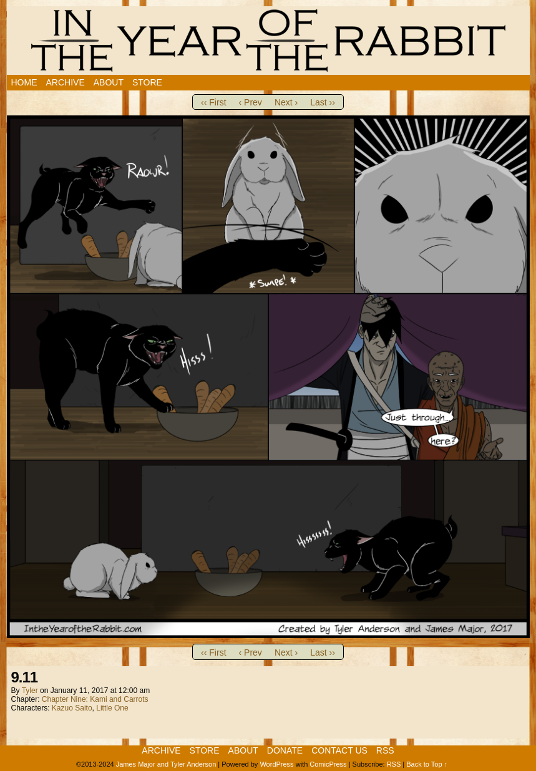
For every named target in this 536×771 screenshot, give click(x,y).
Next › (286, 102)
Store (147, 82)
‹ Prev (250, 102)
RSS (385, 750)
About (109, 82)
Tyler (30, 690)
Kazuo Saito (72, 708)
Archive (65, 82)
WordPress (276, 764)
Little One (112, 708)
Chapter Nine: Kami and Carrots (95, 699)
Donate (285, 750)
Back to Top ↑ (426, 764)
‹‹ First (213, 102)
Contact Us (339, 750)
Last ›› (322, 102)
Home (24, 82)
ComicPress (327, 764)
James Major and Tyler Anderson (166, 764)
